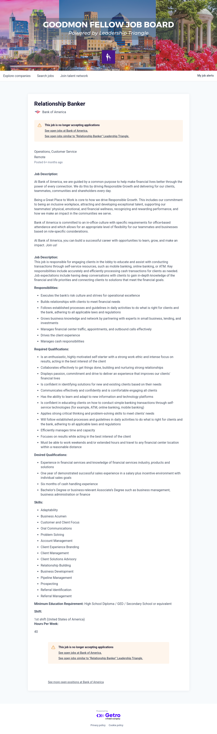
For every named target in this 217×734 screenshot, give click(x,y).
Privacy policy (97, 725)
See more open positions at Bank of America (76, 682)
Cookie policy (116, 725)
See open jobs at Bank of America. (66, 130)
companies (16, 76)
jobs (45, 76)
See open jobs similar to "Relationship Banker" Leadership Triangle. (87, 136)
